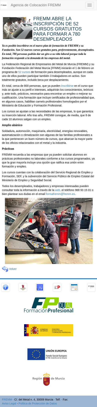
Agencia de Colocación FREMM (36, 5)
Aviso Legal (9, 403)
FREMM (7, 399)
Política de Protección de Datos (38, 403)
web (57, 190)
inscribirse (67, 85)
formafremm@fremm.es (60, 194)
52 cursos (24, 72)
